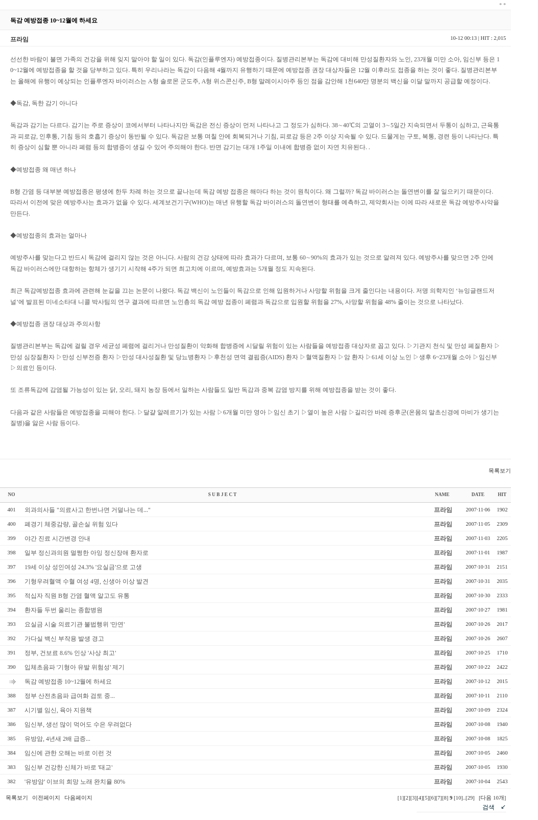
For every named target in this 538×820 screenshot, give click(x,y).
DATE (478, 494)
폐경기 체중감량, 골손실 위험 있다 (71, 524)
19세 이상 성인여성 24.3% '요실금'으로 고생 (83, 567)
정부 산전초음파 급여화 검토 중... (70, 695)
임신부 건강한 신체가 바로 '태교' (68, 767)
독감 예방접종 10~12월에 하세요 (68, 681)
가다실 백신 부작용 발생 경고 (64, 638)
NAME (442, 494)
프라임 (443, 509)
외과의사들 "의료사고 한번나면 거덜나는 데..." (88, 509)
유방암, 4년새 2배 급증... (57, 738)
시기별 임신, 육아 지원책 (58, 710)
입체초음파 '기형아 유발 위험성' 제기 (75, 667)
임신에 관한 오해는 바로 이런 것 (68, 753)
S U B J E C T (222, 494)
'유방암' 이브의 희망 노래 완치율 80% (75, 781)
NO (11, 494)
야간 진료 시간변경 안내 (57, 538)
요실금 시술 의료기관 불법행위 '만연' (75, 624)
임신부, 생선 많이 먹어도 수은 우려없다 (78, 724)
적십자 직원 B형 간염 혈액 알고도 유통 (77, 595)
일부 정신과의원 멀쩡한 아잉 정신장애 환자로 (87, 552)
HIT (502, 494)
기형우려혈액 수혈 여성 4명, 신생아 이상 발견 (87, 581)
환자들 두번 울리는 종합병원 (64, 610)
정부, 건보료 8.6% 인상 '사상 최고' (70, 653)
